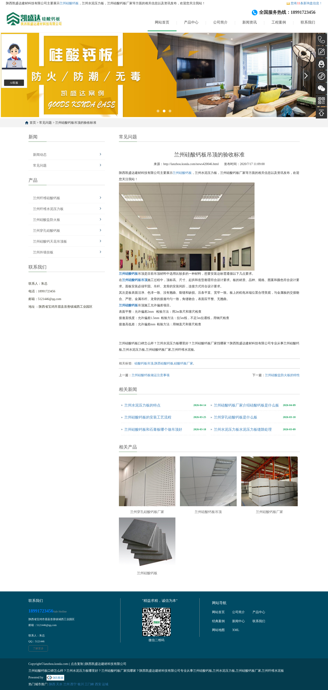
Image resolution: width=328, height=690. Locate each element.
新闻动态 (40, 154)
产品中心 (191, 22)
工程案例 (278, 22)
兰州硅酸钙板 (69, 3)
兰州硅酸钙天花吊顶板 (50, 241)
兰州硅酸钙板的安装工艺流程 (147, 417)
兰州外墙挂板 (43, 252)
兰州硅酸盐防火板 (46, 220)
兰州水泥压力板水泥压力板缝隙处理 (243, 429)
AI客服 (14, 82)
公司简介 (220, 22)
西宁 (73, 684)
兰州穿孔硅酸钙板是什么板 (235, 417)
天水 (59, 684)
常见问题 (45, 122)
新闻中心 (238, 621)
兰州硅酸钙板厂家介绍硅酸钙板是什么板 (246, 405)
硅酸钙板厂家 (183, 363)
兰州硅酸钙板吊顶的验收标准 (75, 122)
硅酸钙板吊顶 (144, 363)
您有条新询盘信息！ (304, 3)
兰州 (66, 684)
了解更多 (38, 648)
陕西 (52, 684)
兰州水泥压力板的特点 (142, 405)
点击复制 (77, 664)
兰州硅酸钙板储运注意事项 (151, 375)
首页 (33, 122)
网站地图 (218, 630)
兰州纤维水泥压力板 (48, 209)
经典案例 (218, 621)
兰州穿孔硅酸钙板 (46, 230)
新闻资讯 (249, 22)
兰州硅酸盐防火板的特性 (282, 375)
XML (235, 630)
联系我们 (308, 22)
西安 (98, 684)
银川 (81, 684)
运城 (105, 684)
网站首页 (162, 22)
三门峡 (89, 684)
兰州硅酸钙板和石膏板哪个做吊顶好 (153, 429)
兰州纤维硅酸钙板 (46, 198)
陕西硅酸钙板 (163, 363)
